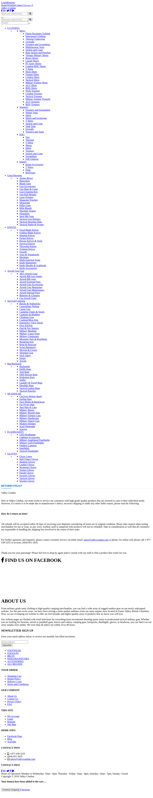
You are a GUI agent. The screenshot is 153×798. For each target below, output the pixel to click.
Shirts (28, 148)
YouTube (11, 741)
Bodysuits (30, 172)
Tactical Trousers (33, 96)
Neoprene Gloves (27, 467)
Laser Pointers (26, 197)
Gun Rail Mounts (27, 194)
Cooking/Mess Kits (28, 320)
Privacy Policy (14, 701)
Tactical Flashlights (28, 451)
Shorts (28, 145)
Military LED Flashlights (31, 443)
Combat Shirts (32, 77)
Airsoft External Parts (30, 282)
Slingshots (24, 213)
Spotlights (24, 448)
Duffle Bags (25, 369)
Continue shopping (10, 790)
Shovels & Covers (28, 350)
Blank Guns (25, 183)
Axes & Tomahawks (29, 254)
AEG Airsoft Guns (28, 273)
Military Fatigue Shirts (36, 82)
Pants (28, 170)
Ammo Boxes (26, 178)
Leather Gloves (26, 464)
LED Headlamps (27, 434)
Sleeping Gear (26, 352)
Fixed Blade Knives (29, 230)
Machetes (24, 257)
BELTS (10, 656)
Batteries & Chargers (29, 295)
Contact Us (20, 5)
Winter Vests (31, 112)
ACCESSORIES (15, 661)
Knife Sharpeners (27, 262)
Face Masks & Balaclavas (32, 402)
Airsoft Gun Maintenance (31, 290)
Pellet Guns (25, 205)
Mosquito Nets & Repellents (33, 339)
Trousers (29, 151)
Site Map (11, 724)
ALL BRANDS (14, 664)
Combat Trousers (33, 93)
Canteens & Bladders (29, 314)
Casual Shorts (32, 61)
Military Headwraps (29, 418)
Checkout (25, 789)
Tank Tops (30, 126)
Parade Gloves (26, 473)
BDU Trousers (32, 104)
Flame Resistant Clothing (37, 33)
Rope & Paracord (27, 344)
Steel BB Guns (26, 216)
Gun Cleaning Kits (28, 192)
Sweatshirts (31, 156)
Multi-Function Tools (29, 260)
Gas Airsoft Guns (27, 298)
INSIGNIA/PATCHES (18, 658)
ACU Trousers (32, 101)
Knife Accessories (28, 268)
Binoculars (24, 181)
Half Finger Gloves (28, 459)
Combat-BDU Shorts (35, 66)
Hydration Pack (27, 377)
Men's (22, 31)
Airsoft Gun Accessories (31, 284)
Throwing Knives (27, 246)
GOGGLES (13, 653)
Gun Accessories (27, 186)
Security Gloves (27, 475)
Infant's (23, 162)
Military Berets (26, 410)
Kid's (21, 134)
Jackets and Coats (34, 50)
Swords (23, 252)
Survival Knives (27, 243)
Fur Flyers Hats (27, 404)
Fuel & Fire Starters (29, 328)
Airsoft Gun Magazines (30, 287)
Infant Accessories (34, 164)
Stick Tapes (25, 355)
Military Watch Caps (29, 421)
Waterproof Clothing (35, 36)
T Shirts (29, 69)
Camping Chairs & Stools (31, 312)
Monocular (24, 202)
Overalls (29, 129)
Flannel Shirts (32, 74)
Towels (22, 361)
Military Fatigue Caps (30, 415)
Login (4, 2)
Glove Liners (25, 456)
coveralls (29, 41)
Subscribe (6, 645)
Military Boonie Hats (29, 413)
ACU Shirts (31, 85)
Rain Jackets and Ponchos (38, 52)
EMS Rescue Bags (28, 374)
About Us (12, 696)
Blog (9, 739)
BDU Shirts (31, 88)
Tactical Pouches (27, 391)
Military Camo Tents (29, 333)
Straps (22, 358)
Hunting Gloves (27, 462)
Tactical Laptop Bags (29, 388)
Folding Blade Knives (30, 232)
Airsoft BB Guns (27, 279)
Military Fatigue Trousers (37, 99)
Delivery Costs (14, 681)
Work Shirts (31, 71)
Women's (23, 107)
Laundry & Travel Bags (30, 382)
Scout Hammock (27, 347)
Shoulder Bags (26, 385)
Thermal (29, 140)
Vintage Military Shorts (36, 55)
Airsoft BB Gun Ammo (30, 276)
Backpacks (24, 366)
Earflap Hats (25, 399)
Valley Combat (8, 8)
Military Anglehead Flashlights (34, 440)
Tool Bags (24, 372)
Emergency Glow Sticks (31, 322)
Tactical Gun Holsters (30, 219)
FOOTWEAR (14, 650)
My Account (13, 716)
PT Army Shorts (33, 63)
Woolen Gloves (26, 481)
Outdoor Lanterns (28, 445)
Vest (27, 137)
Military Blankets (27, 331)
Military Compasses (29, 336)
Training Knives (27, 249)
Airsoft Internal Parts (29, 292)
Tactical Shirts (32, 80)
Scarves (23, 429)
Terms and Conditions (18, 684)
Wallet (22, 380)
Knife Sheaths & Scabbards (32, 265)
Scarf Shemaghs (27, 426)
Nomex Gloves (26, 470)
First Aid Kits (26, 325)
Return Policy (14, 679)
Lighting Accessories (29, 437)
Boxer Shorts (31, 58)
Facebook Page (14, 736)
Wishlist (11, 5)
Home (4, 5)
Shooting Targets (27, 211)
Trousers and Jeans (34, 131)
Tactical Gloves (27, 478)
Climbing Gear (26, 317)
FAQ (9, 704)
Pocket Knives (26, 238)
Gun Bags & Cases (28, 189)
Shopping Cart (14, 676)
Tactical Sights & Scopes (31, 224)
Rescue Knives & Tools (30, 241)
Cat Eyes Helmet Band (30, 396)
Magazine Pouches (28, 200)
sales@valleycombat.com (96, 540)
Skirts (28, 115)
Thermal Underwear (35, 39)
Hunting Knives (27, 235)
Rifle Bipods (25, 208)
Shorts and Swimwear (36, 118)
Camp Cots (24, 309)
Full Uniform (31, 159)
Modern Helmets (27, 423)
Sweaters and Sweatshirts (37, 44)
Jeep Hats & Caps (28, 407)
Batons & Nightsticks (29, 303)
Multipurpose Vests (34, 47)
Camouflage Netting (29, 306)
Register (11, 2)
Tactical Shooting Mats (30, 222)
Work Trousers (32, 91)
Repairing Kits (26, 342)
